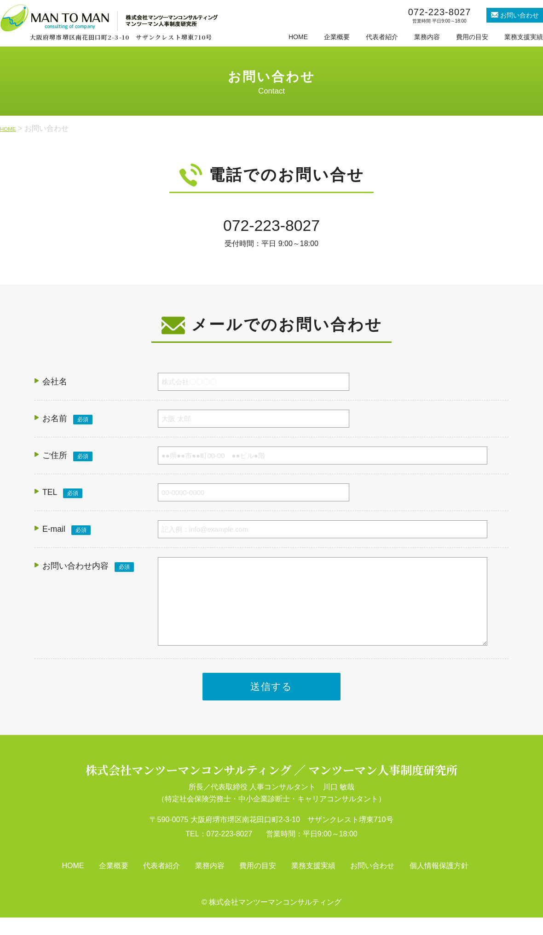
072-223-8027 (271, 227)
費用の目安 (472, 37)
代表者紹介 (382, 37)
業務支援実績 (523, 37)
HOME (298, 37)
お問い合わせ (372, 884)
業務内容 (427, 37)
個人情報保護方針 (439, 884)
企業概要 (337, 37)
